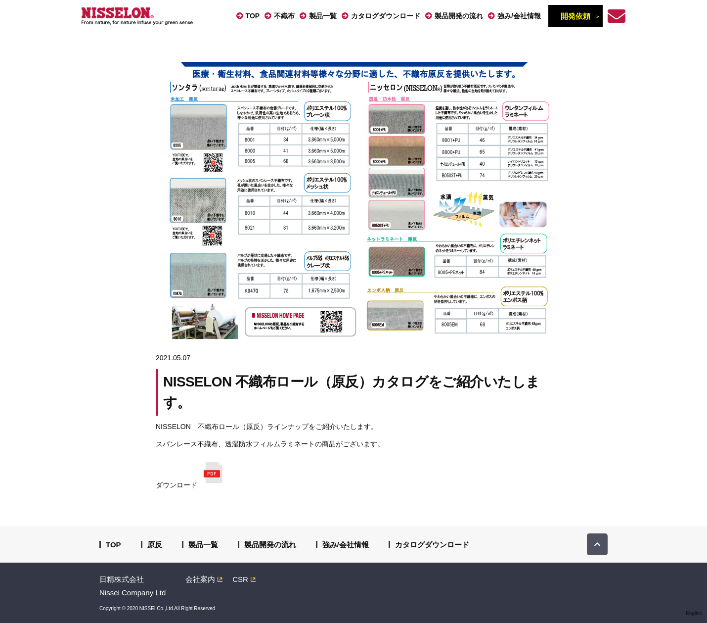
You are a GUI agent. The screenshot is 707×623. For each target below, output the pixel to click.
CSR (240, 579)
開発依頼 (575, 16)
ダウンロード (192, 472)
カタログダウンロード (385, 16)
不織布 (284, 16)
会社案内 (200, 579)
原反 (154, 544)
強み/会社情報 (519, 16)
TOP (253, 16)
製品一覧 (323, 16)
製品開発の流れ (459, 16)
